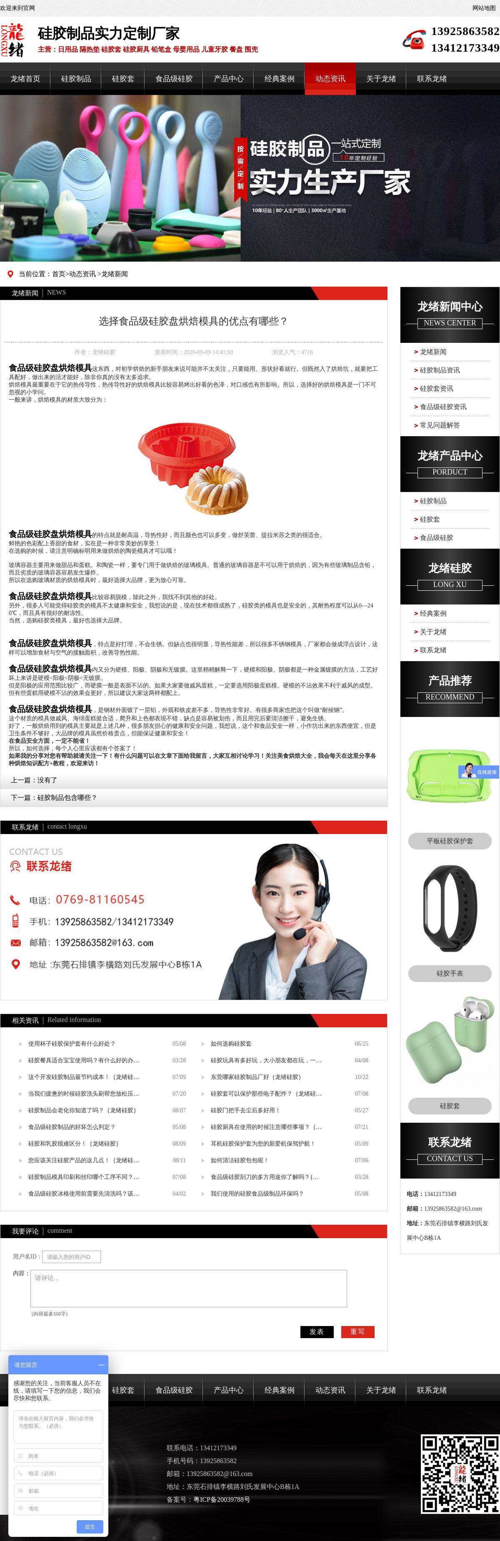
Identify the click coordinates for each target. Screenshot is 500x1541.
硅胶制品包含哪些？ (68, 797)
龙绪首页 (25, 79)
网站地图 (484, 8)
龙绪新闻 (114, 273)
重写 (357, 1331)
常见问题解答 (440, 425)
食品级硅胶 (174, 79)
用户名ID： (27, 1257)
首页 (58, 273)
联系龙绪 (432, 79)
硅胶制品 (76, 79)
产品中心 (229, 79)
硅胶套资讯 (436, 388)
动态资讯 (330, 79)
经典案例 (280, 79)
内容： (21, 1273)
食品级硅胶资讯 (443, 406)
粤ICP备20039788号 (221, 1499)
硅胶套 (123, 79)
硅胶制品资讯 (440, 370)
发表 (317, 1331)
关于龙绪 (381, 79)
